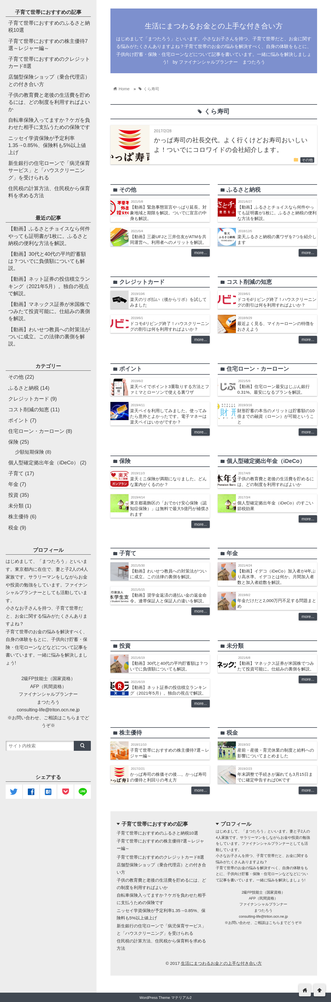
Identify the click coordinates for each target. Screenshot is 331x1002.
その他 (307, 160)
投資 (13, 495)
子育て (16, 473)
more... (200, 252)
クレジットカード (28, 399)
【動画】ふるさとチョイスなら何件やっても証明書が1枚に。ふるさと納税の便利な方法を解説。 (277, 213)
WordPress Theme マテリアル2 (165, 997)
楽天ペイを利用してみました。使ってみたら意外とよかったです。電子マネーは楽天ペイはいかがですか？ (168, 416)
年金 (13, 484)
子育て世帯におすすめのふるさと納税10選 (157, 833)
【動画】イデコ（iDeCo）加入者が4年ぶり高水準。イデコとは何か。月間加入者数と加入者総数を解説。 (276, 577)
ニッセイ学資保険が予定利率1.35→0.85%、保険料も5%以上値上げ (47, 145)
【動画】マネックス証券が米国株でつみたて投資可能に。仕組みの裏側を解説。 (49, 311)
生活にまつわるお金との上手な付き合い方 (214, 26)
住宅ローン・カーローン (36, 431)
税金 (13, 528)
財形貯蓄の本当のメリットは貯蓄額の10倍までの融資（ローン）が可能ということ (276, 416)
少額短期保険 (29, 452)
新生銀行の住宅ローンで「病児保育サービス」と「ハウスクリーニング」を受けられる (49, 170)
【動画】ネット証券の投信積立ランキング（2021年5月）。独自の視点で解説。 (49, 286)
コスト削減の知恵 (28, 409)
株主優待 (18, 516)
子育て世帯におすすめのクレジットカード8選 (160, 857)
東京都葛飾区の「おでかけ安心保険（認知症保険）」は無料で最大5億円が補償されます (169, 508)
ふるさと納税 (23, 388)
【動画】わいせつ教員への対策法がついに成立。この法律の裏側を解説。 (49, 337)
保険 (13, 442)
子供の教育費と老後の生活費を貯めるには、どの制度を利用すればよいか (49, 102)
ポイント (18, 420)
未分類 (16, 506)
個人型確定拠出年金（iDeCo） (43, 463)
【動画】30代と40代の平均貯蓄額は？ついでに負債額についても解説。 (47, 261)
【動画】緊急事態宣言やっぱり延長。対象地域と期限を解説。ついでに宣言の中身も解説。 (168, 213)
